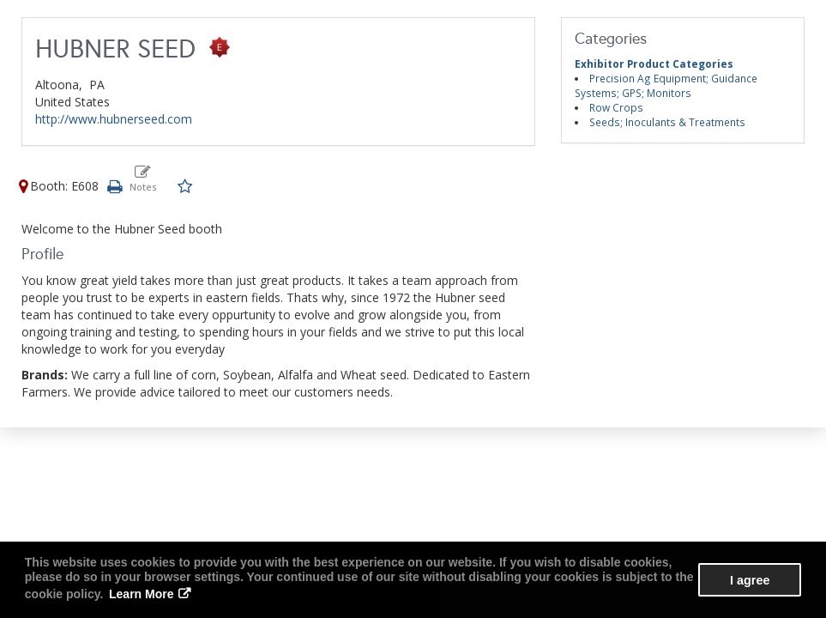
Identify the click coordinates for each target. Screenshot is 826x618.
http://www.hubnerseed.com (113, 119)
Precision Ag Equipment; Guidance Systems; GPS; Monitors (666, 85)
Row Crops (616, 107)
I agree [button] (749, 580)
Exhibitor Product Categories (654, 63)
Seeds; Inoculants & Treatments (667, 122)
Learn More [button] (141, 594)
